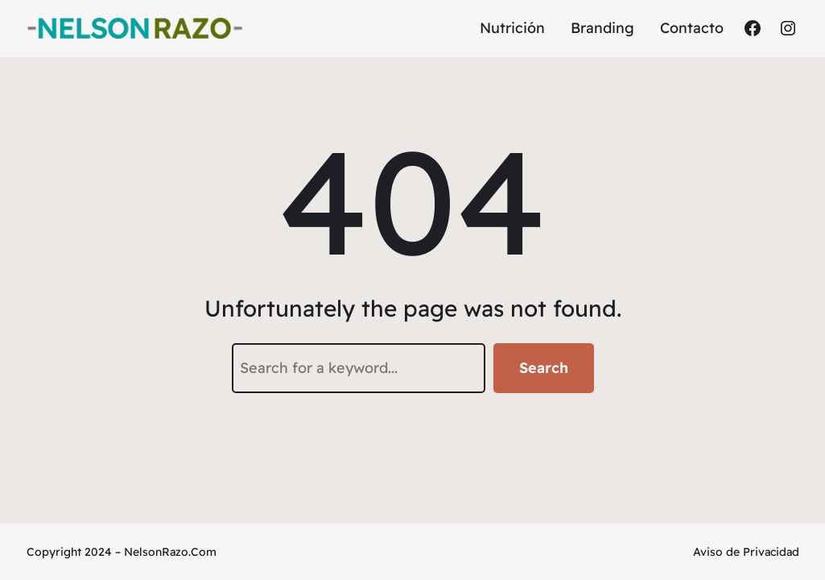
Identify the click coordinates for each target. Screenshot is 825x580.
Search (543, 367)
